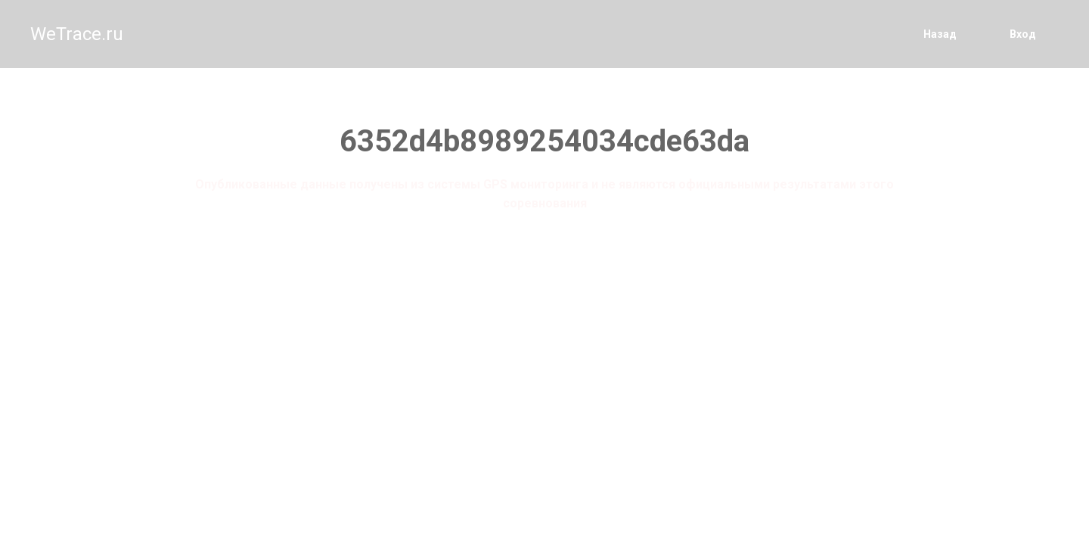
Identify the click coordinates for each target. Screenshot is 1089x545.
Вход (1023, 34)
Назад (940, 34)
